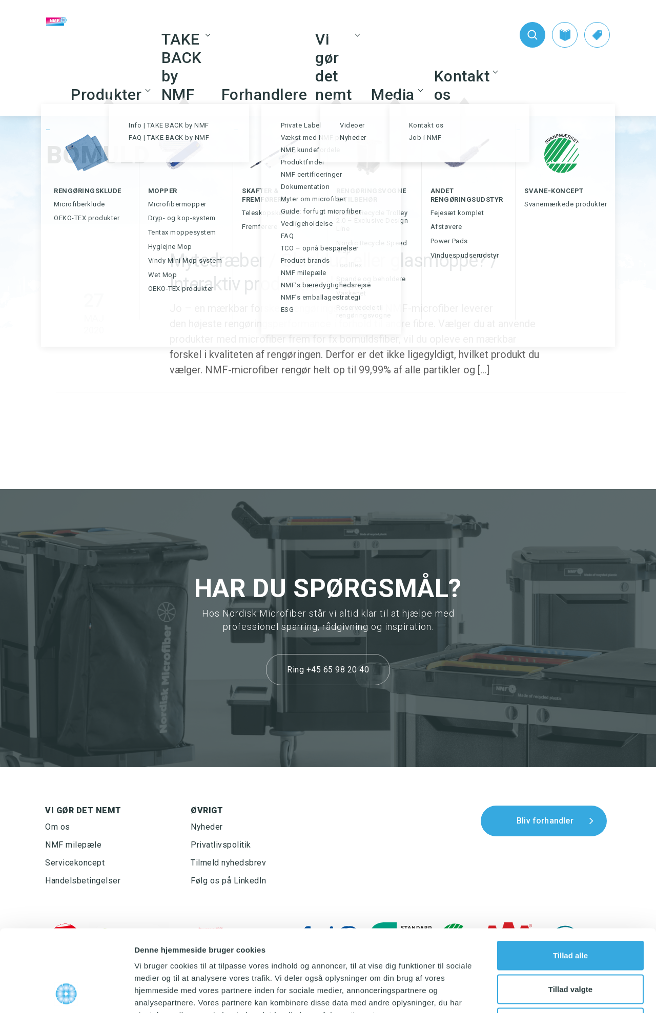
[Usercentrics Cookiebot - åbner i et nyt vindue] (66, 993)
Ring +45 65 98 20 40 (328, 669)
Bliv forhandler (545, 821)
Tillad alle (570, 878)
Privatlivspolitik (221, 845)
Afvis (570, 945)
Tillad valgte (570, 912)
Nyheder (207, 827)
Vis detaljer (533, 992)
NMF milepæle (73, 845)
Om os (57, 827)
